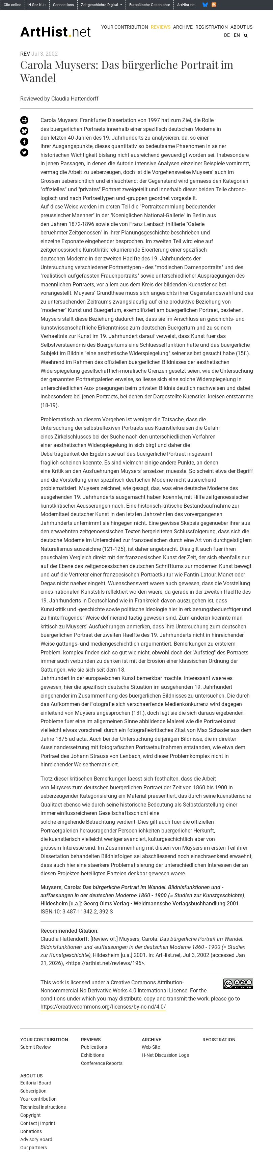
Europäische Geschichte (149, 5)
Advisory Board (36, 1139)
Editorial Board (35, 1082)
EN (237, 35)
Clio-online (12, 5)
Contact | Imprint (37, 1123)
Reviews (160, 27)
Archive (183, 27)
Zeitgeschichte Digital (100, 5)
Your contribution (124, 27)
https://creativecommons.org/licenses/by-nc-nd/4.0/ (103, 1007)
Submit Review (35, 1047)
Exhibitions (92, 1055)
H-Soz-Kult (37, 5)
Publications (94, 1047)
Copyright (30, 1115)
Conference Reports (101, 1063)
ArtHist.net (186, 5)
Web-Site (151, 1047)
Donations (31, 1131)
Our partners (33, 1147)
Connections (63, 5)
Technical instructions (43, 1107)
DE (227, 35)
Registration (211, 27)
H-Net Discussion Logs (165, 1055)
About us (241, 27)
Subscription (33, 1091)
